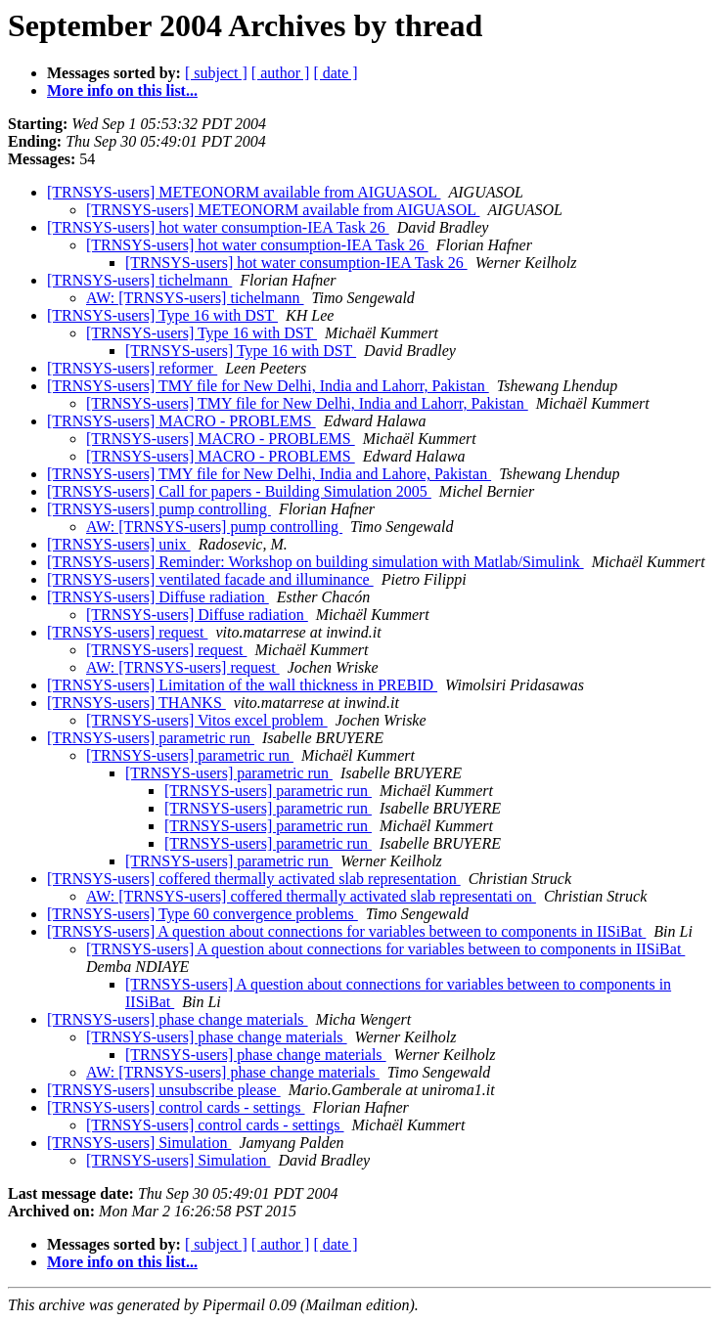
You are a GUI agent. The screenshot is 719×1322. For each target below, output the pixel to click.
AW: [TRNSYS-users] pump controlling (214, 526)
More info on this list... (122, 90)
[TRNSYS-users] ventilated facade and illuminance (210, 579)
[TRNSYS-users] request (127, 632)
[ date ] (335, 73)
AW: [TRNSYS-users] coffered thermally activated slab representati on (311, 896)
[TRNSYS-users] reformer (132, 368)
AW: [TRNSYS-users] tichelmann (195, 297)
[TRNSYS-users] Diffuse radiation (158, 597)
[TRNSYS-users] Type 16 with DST (162, 315)
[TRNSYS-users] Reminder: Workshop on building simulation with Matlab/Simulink (315, 561)
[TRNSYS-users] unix (119, 544)
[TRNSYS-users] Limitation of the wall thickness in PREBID (242, 685)
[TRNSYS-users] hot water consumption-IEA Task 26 (218, 227)
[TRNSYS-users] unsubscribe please (164, 1089)
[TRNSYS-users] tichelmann (139, 280)
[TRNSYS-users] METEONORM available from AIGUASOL (243, 192)
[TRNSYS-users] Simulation (139, 1142)
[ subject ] (216, 73)
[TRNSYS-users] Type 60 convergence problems (202, 913)
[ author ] (280, 73)
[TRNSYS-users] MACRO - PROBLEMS (181, 421)
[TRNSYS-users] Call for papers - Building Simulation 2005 (239, 491)
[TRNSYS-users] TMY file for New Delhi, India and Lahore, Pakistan (269, 473)
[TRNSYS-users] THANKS (136, 702)
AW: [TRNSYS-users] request (183, 667)
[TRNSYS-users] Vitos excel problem (207, 720)
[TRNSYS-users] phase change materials (177, 1019)
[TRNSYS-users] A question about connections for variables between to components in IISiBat (346, 931)
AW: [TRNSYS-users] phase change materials (233, 1072)
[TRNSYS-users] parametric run (150, 737)
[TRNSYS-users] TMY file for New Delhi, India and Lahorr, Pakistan (268, 385)
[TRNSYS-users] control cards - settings (176, 1107)
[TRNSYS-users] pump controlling (159, 509)
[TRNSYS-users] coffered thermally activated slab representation (254, 878)
